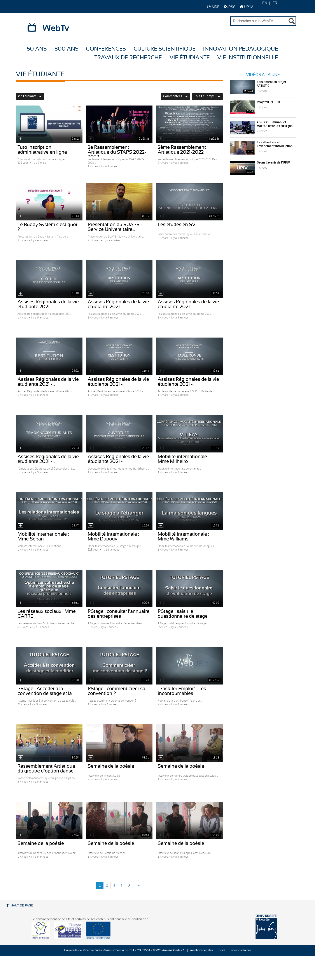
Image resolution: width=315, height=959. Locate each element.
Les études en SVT (178, 224)
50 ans (37, 49)
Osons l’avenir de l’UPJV (273, 162)
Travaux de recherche (128, 57)
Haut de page (22, 905)
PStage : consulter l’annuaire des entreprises (118, 614)
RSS (229, 7)
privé (222, 950)
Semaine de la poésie (111, 766)
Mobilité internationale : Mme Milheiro (183, 459)
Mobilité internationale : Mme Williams (183, 536)
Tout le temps (207, 96)
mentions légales (201, 950)
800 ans (66, 49)
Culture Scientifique (165, 49)
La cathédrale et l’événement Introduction (274, 144)
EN (264, 3)
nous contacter (241, 950)
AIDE (213, 7)
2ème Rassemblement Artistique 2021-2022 (182, 150)
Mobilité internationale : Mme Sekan (43, 536)
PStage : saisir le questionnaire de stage (183, 614)
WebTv (56, 28)
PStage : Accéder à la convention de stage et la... (46, 691)
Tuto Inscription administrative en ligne (42, 150)
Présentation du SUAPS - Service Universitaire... (115, 227)
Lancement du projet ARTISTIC (271, 84)
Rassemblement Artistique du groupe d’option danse (46, 768)
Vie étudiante (190, 57)
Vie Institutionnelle (247, 57)
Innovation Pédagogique (240, 49)
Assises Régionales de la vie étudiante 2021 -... (48, 304)
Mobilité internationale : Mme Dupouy (113, 536)
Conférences (106, 49)
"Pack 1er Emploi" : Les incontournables (182, 691)
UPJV (246, 7)
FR (275, 3)
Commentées (175, 96)
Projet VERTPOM (268, 102)
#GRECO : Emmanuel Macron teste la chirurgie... (275, 124)
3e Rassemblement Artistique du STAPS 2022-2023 (117, 152)
